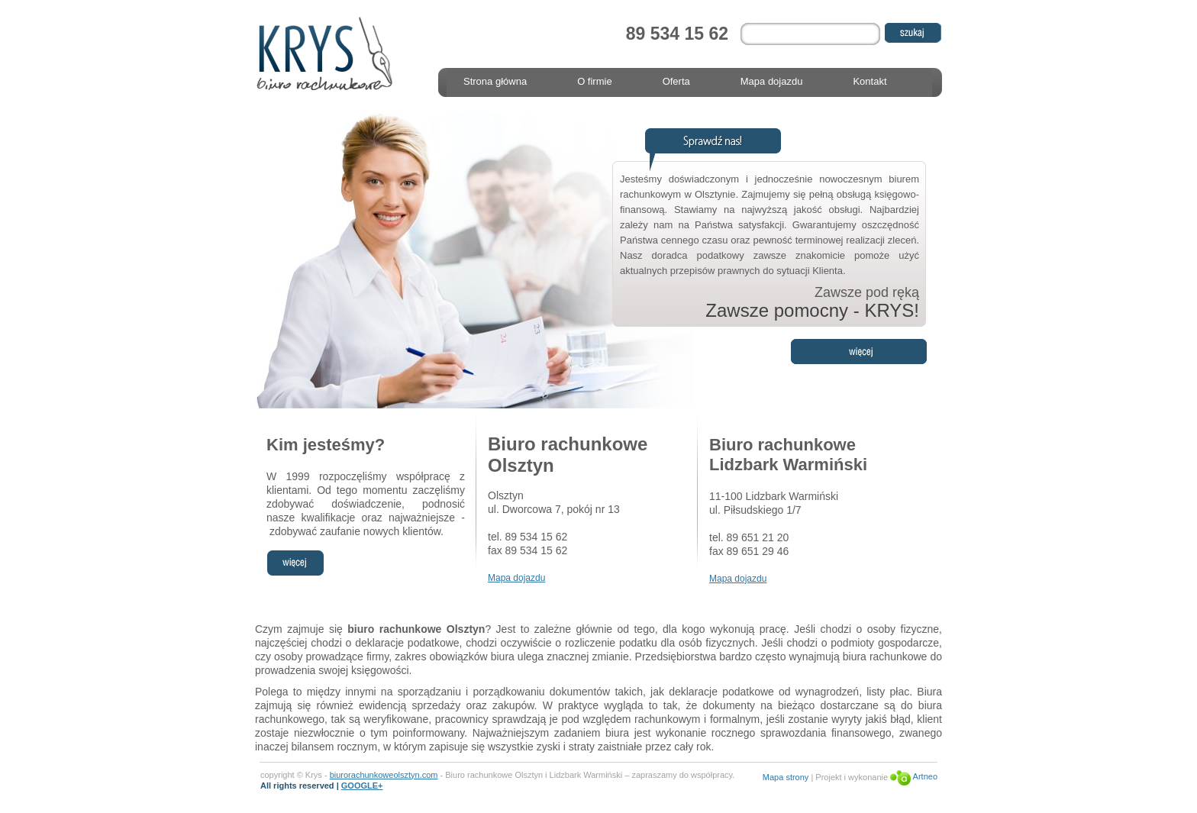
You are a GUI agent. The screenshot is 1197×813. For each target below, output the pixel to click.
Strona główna (495, 81)
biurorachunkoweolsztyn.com (384, 774)
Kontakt (869, 81)
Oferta (676, 81)
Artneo (913, 776)
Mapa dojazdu (771, 81)
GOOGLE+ (362, 785)
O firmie (594, 81)
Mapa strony (786, 776)
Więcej (859, 351)
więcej (295, 563)
